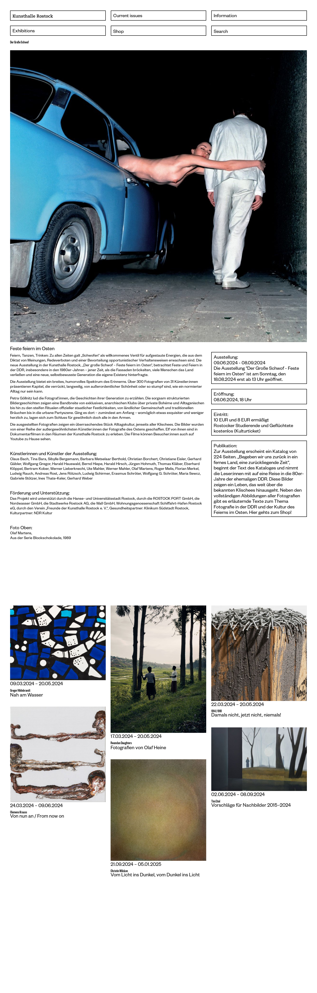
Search (221, 32)
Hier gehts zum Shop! (270, 513)
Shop (118, 32)
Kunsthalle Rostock (33, 16)
